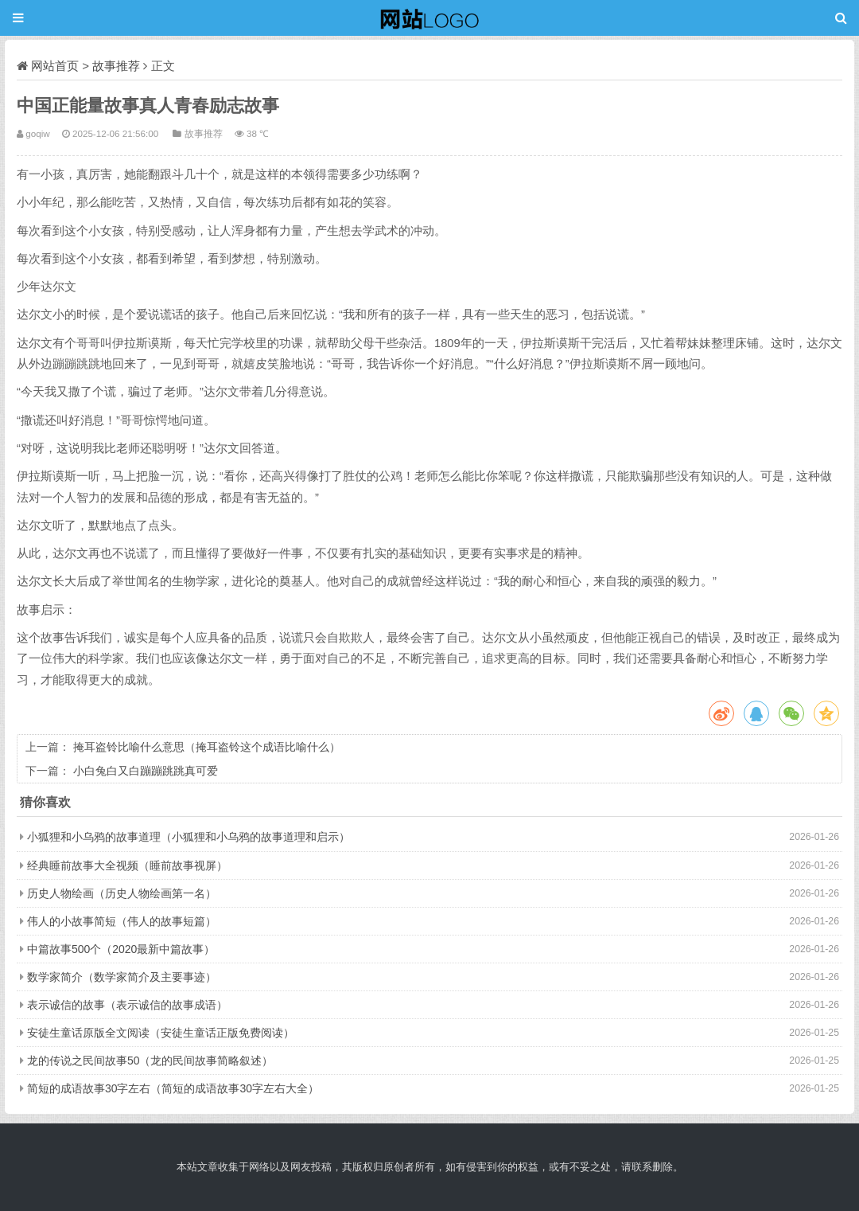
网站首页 (55, 65)
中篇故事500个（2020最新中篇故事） (121, 949)
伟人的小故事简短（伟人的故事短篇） (121, 921)
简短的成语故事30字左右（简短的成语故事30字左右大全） (173, 1088)
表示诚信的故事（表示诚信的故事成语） (127, 1004)
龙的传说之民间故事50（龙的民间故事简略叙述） (150, 1060)
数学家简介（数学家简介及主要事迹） (121, 977)
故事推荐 (116, 65)
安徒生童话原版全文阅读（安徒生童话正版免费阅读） (160, 1032)
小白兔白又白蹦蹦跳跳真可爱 (145, 770)
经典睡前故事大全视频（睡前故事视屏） (127, 865)
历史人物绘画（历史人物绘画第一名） (121, 893)
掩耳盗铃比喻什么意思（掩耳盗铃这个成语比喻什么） (206, 746)
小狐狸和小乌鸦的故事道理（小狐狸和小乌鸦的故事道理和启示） (188, 836)
